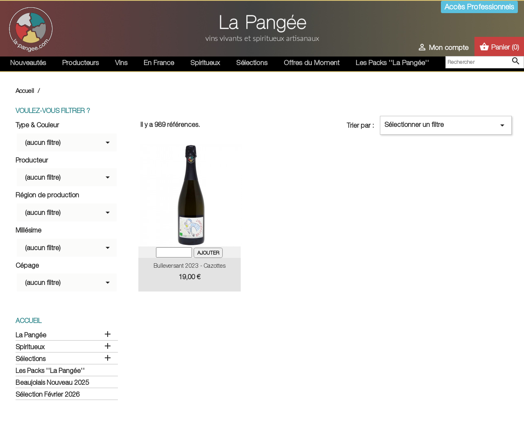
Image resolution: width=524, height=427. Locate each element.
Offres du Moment (311, 63)
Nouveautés (28, 63)
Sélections (251, 63)
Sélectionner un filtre (445, 125)
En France (159, 63)
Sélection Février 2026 (47, 394)
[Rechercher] (484, 62)
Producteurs (80, 63)
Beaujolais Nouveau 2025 (52, 382)
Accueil (28, 320)
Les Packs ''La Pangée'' (392, 63)
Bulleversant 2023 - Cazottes (190, 265)
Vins (121, 63)
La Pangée (31, 335)
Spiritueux (205, 63)
